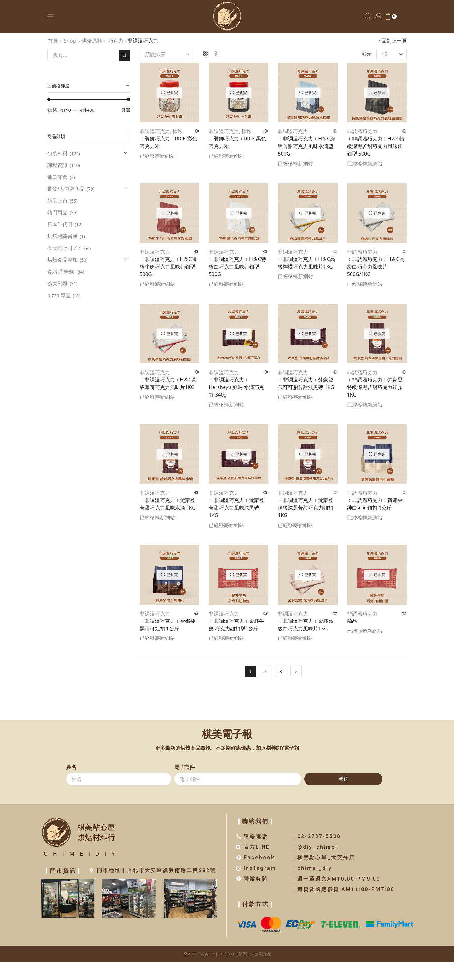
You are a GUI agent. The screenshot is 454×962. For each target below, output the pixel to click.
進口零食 (57, 177)
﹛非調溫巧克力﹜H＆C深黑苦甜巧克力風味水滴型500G (306, 146)
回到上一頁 (394, 40)
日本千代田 (60, 224)
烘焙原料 (92, 40)
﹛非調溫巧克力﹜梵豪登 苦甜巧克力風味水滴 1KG (168, 504)
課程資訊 (57, 165)
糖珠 (177, 131)
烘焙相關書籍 (62, 236)
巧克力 (115, 40)
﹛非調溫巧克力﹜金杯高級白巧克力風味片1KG (305, 624)
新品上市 (57, 200)
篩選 (125, 110)
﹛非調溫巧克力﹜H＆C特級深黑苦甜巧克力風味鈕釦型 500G (376, 146)
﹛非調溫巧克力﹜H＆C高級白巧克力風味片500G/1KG (376, 267)
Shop (70, 40)
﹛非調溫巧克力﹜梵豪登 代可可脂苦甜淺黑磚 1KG (306, 383)
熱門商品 (57, 212)
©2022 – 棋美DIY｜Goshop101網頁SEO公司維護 (227, 954)
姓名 (71, 767)
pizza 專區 (59, 295)
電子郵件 (184, 767)
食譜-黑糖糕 (60, 271)
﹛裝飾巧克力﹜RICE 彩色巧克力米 (168, 142)
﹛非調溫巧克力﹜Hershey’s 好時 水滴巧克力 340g (237, 387)
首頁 (53, 40)
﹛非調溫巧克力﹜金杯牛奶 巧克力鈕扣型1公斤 (236, 624)
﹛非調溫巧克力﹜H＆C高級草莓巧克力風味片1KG (168, 383)
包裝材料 (57, 153)
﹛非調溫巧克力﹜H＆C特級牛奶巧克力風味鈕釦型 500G (168, 267)
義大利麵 (57, 283)
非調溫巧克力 (155, 131)
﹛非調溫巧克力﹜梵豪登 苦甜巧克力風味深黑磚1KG (236, 508)
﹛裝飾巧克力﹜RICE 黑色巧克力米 (237, 142)
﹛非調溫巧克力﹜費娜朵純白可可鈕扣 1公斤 (375, 504)
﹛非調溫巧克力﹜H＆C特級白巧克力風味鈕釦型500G (237, 267)
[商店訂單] (166, 54)
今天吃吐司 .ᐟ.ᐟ (64, 248)
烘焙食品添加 (62, 259)
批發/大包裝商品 (65, 188)
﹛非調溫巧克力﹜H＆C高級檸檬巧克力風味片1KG (306, 263)
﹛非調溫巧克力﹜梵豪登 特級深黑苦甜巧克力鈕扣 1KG (375, 387)
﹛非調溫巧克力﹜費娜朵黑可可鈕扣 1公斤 (167, 624)
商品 (352, 620)
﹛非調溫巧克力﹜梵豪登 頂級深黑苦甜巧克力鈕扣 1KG (305, 508)
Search (124, 55)
